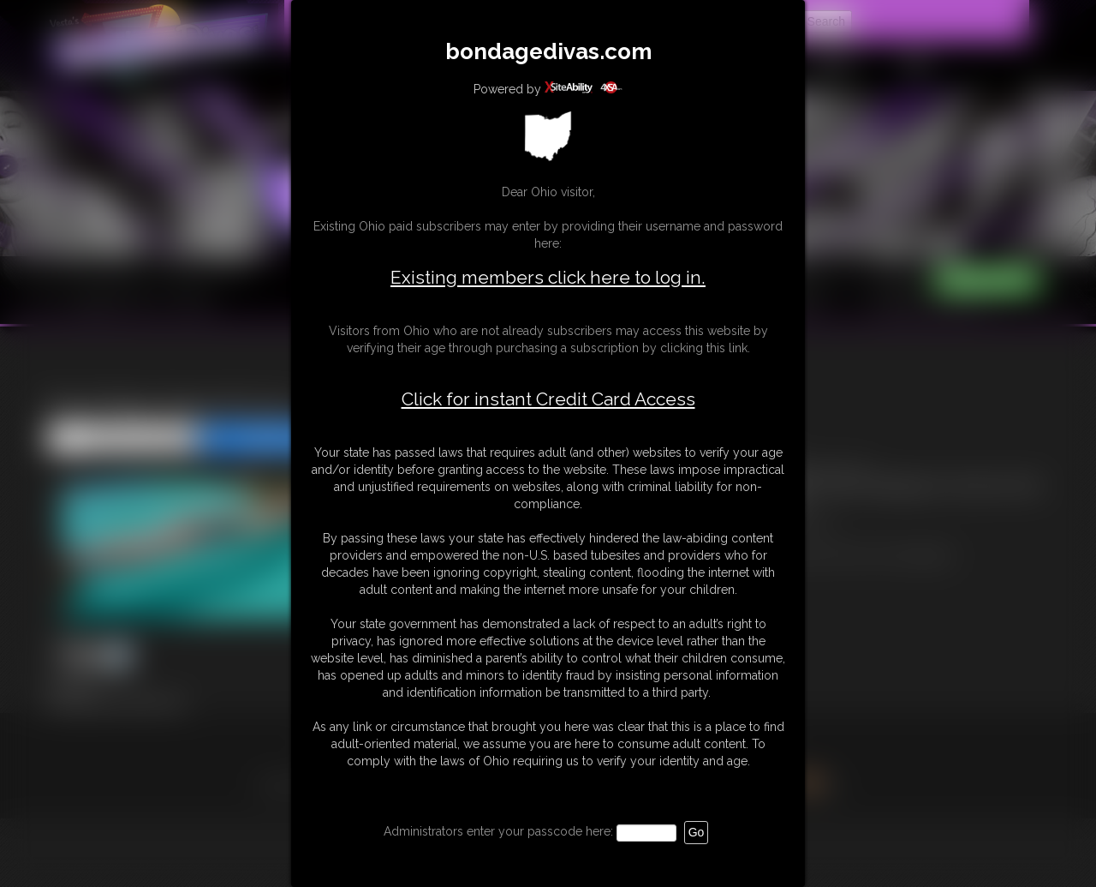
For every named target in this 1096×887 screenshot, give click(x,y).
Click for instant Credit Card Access (548, 399)
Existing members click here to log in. (548, 277)
